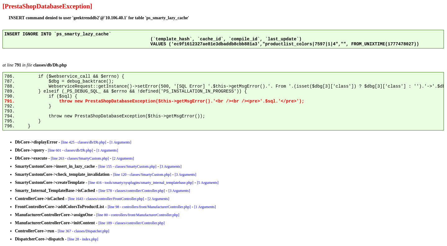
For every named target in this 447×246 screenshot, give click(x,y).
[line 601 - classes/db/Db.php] (70, 150)
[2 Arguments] (123, 158)
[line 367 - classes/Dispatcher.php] (83, 231)
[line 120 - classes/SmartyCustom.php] (142, 174)
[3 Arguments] (170, 166)
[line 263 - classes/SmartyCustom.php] (80, 158)
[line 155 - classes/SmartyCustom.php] (127, 166)
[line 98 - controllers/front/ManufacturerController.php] (149, 207)
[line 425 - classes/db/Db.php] (83, 142)
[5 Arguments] (208, 182)
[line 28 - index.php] (83, 239)
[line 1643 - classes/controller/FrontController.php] (106, 199)
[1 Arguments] (120, 142)
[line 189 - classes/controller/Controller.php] (131, 223)
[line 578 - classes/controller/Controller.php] (132, 191)
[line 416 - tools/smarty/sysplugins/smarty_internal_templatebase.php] (140, 182)
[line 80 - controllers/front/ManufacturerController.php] (137, 215)
